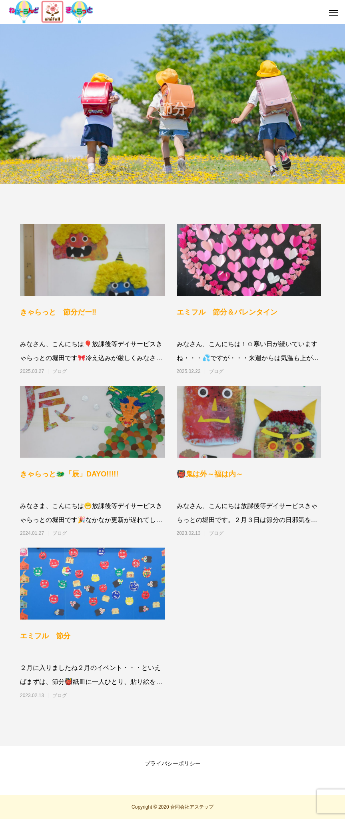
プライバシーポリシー (173, 763)
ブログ (59, 371)
